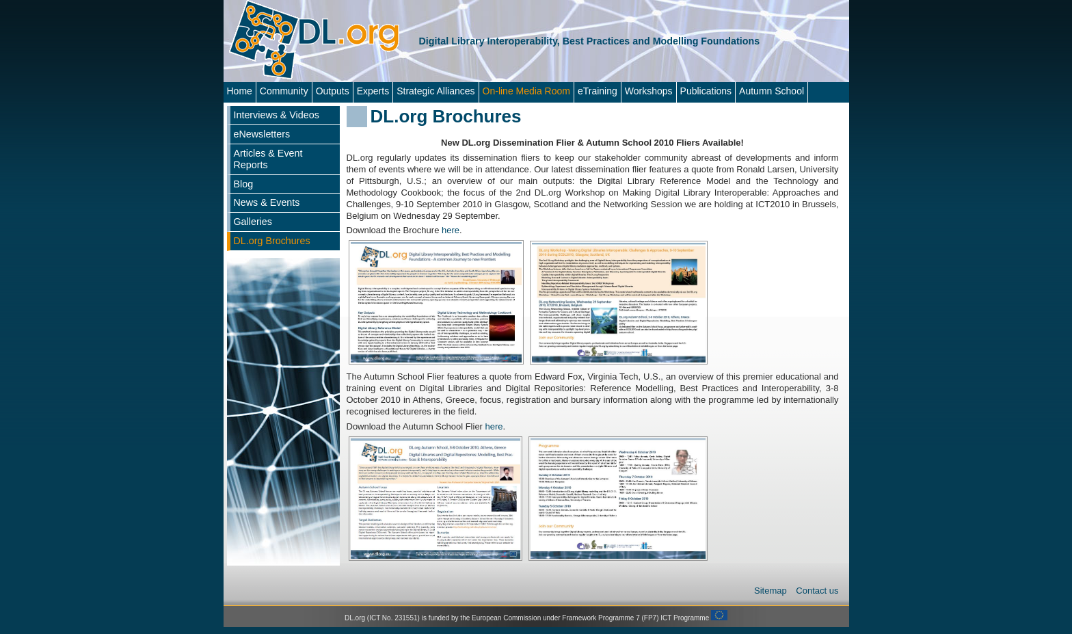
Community (284, 90)
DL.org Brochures (272, 240)
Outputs (332, 90)
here (450, 230)
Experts (373, 90)
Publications (706, 90)
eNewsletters (262, 134)
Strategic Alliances (435, 90)
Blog (244, 184)
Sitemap (771, 590)
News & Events (267, 202)
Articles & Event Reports (268, 159)
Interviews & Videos (276, 114)
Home (239, 90)
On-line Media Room (526, 90)
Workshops (649, 90)
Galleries (253, 221)
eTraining (597, 90)
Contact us (817, 590)
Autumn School (771, 90)
